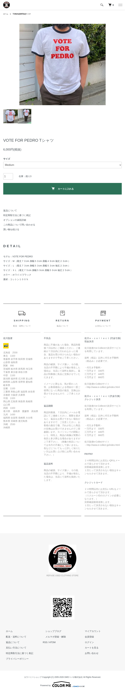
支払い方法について (13, 648)
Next (100, 64)
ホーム (6, 14)
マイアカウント (90, 631)
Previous (24, 64)
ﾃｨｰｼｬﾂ (24, 14)
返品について (10, 210)
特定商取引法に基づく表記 (17, 215)
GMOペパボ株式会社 (73, 677)
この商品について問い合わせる (19, 224)
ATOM (52, 642)
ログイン (86, 642)
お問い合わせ (89, 653)
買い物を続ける (11, 229)
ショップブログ (51, 631)
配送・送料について (13, 636)
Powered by (62, 684)
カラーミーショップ (33, 677)
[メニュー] (120, 5)
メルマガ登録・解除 (53, 636)
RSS (45, 642)
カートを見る (89, 648)
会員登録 (86, 636)
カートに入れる (62, 188)
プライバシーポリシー (14, 658)
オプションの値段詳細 (14, 220)
